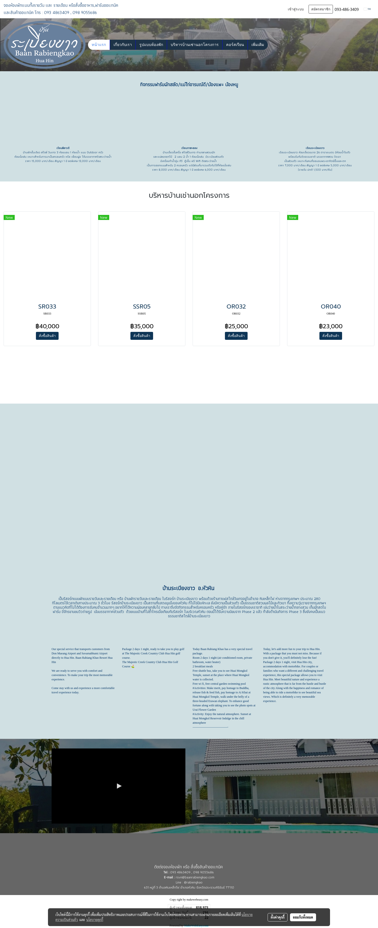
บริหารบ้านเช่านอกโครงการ (195, 45)
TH (367, 9)
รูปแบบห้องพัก (151, 45)
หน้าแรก (99, 45)
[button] (272, 45)
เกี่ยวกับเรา (123, 45)
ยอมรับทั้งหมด (303, 917)
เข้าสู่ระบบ (296, 9)
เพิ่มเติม (257, 45)
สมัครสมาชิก (320, 9)
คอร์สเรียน (235, 45)
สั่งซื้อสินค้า (47, 336)
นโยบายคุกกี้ (94, 919)
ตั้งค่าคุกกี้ (277, 917)
